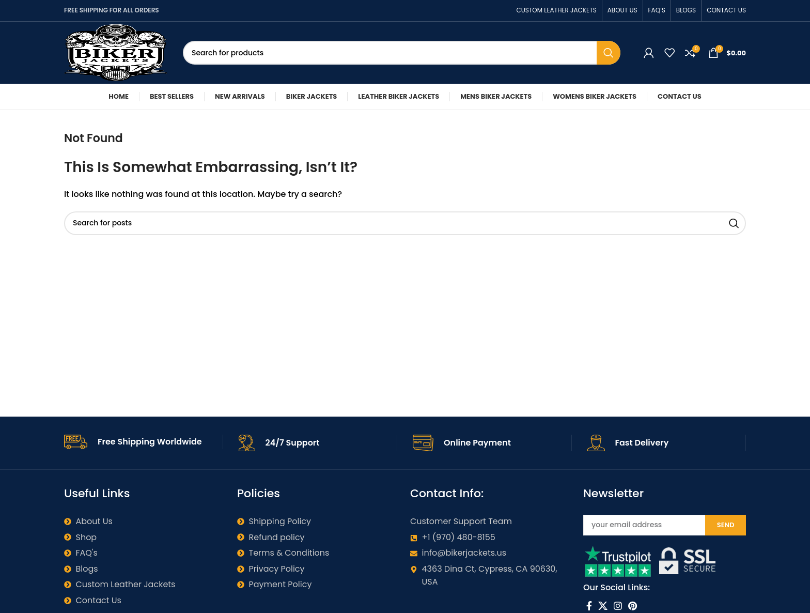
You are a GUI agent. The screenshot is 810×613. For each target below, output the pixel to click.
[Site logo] (115, 52)
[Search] (401, 53)
